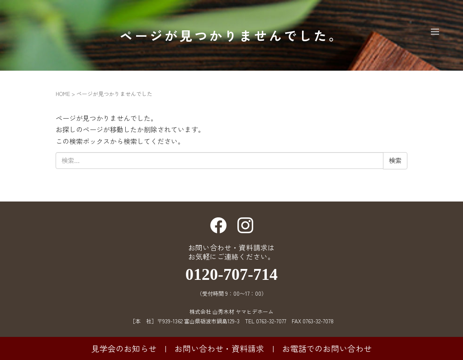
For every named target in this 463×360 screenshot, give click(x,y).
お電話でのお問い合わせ (327, 348)
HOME (63, 93)
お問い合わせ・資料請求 (219, 348)
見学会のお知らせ (123, 348)
